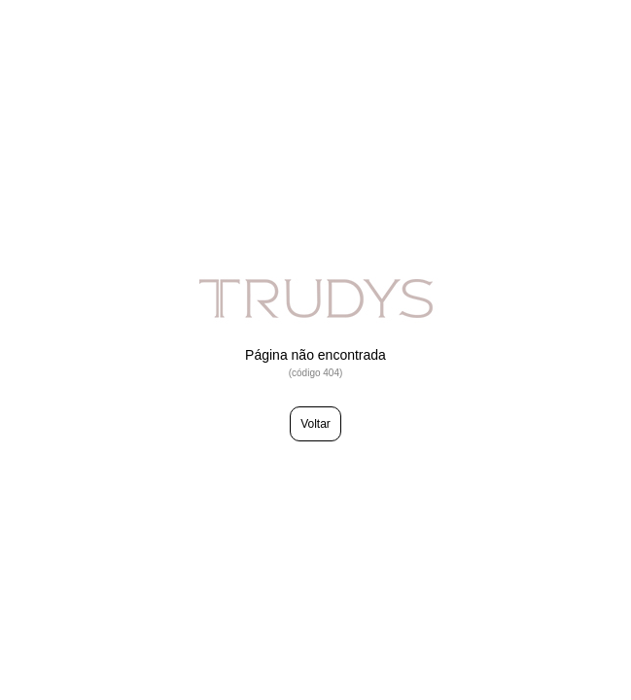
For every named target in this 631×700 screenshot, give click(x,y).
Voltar (315, 424)
